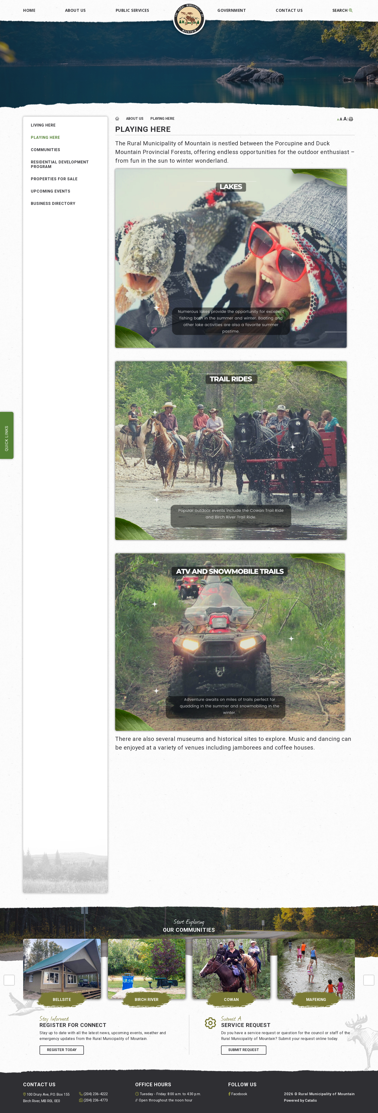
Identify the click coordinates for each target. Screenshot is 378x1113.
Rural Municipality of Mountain (189, 18)
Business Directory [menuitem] (53, 203)
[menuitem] (29, 9)
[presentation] (9, 980)
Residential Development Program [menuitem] (60, 164)
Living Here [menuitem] (43, 125)
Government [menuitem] (231, 10)
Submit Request (243, 1050)
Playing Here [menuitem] (45, 137)
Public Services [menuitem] (132, 10)
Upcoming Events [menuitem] (50, 191)
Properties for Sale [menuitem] (54, 179)
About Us (134, 119)
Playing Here (162, 119)
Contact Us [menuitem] (289, 10)
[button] (100, 149)
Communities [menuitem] (45, 150)
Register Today (61, 1050)
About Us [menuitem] (75, 10)
